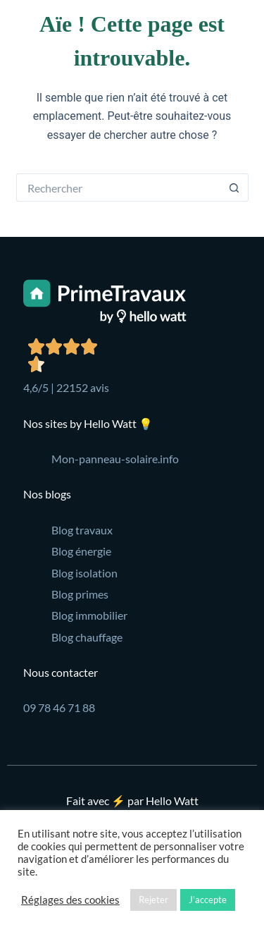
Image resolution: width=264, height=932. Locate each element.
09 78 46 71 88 (59, 707)
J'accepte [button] (208, 899)
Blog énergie (81, 551)
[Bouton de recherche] (234, 187)
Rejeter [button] (153, 899)
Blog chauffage (86, 637)
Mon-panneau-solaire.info (115, 458)
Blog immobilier (89, 615)
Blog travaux (82, 529)
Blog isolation (84, 573)
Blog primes (79, 594)
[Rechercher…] (118, 187)
